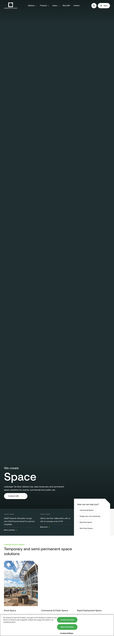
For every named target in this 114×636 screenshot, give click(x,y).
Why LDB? (66, 5)
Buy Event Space (86, 522)
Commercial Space (87, 510)
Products (44, 5)
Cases (55, 5)
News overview (10, 530)
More (103, 6)
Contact (77, 5)
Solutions (32, 5)
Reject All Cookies (67, 627)
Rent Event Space (86, 528)
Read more (45, 527)
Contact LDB (13, 496)
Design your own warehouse (90, 516)
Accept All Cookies (67, 620)
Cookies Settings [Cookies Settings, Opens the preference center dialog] (66, 633)
